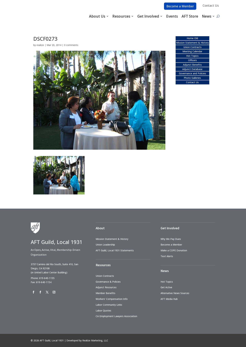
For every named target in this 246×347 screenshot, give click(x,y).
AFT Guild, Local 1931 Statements (115, 250)
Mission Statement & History (192, 42)
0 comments (71, 45)
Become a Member (180, 6)
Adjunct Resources (106, 287)
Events (172, 16)
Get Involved (148, 16)
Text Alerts (167, 256)
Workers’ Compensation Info (112, 299)
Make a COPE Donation (174, 250)
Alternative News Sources (175, 293)
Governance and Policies (192, 73)
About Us (97, 16)
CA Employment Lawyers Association (116, 316)
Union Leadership (105, 244)
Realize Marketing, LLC (95, 340)
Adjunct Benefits (192, 64)
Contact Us (211, 5)
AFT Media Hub (169, 299)
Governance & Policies (108, 281)
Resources (121, 16)
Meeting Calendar (192, 51)
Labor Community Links (109, 304)
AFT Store (190, 16)
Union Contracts (192, 47)
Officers (192, 60)
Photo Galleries (192, 77)
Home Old (192, 38)
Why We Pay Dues (171, 239)
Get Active (166, 287)
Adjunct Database (192, 69)
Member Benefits (105, 293)
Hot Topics (192, 55)
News (206, 16)
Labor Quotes (103, 310)
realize (40, 45)
